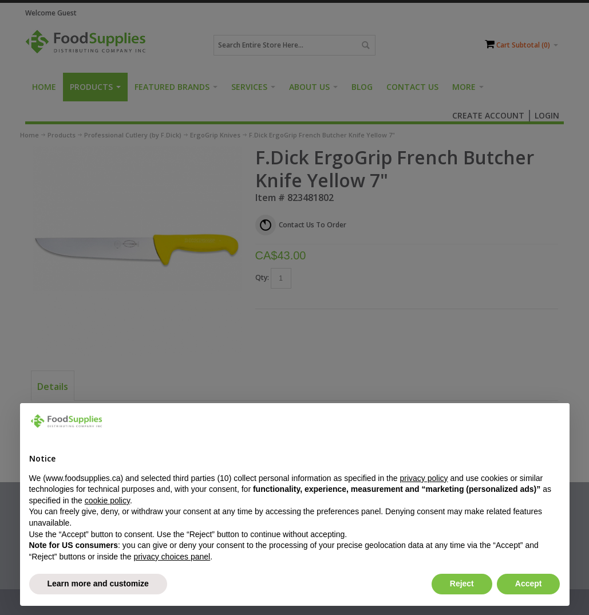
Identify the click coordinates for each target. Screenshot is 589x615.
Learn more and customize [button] (98, 583)
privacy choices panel (171, 556)
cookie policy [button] (107, 500)
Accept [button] (528, 583)
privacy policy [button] (424, 478)
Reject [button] (462, 583)
